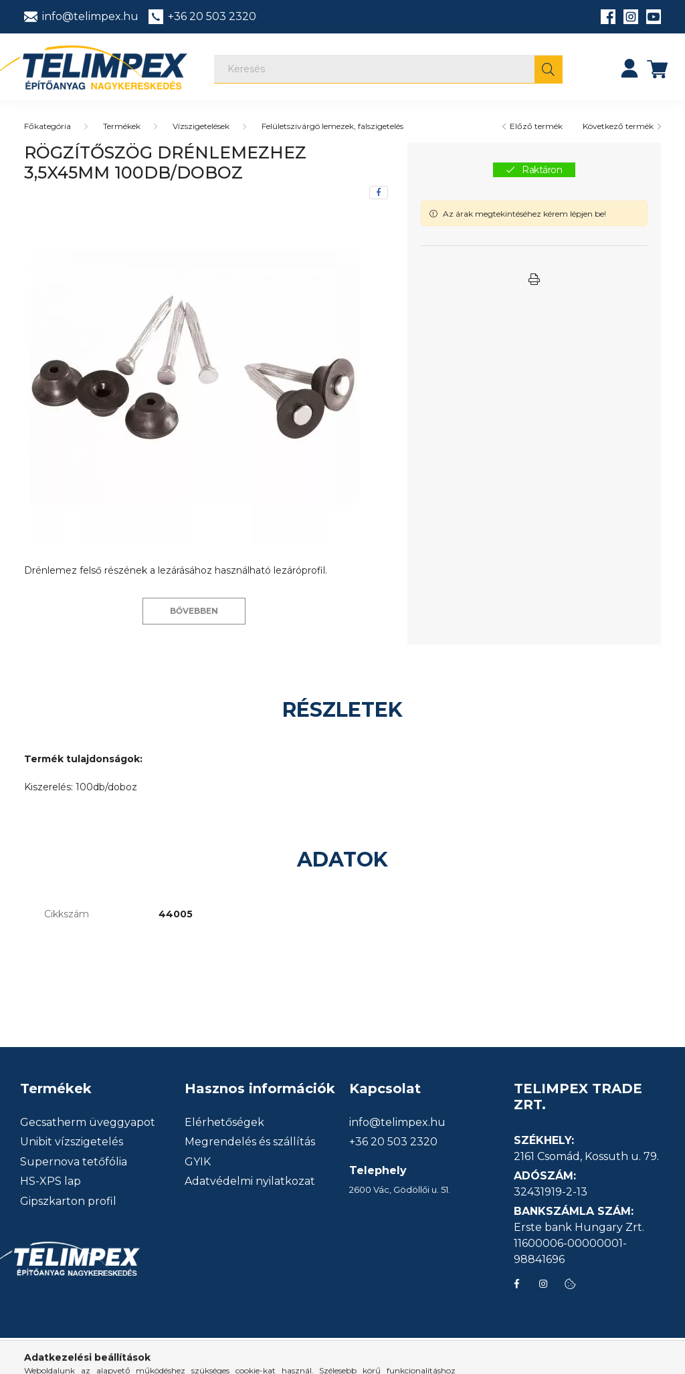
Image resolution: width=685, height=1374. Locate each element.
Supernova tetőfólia (73, 1162)
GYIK (198, 1162)
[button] (533, 279)
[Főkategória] (47, 126)
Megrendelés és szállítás (250, 1142)
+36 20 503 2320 (393, 1142)
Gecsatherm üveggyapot (87, 1123)
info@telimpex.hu (397, 1123)
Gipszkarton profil (68, 1201)
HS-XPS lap (50, 1181)
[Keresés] (388, 69)
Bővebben (194, 611)
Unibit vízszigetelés (71, 1142)
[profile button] (629, 68)
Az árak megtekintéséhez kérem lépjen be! (524, 214)
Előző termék (536, 126)
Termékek (121, 126)
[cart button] (657, 68)
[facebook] (378, 192)
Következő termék (618, 126)
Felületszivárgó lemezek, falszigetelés (332, 126)
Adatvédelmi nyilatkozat (250, 1181)
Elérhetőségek (224, 1123)
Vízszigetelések (201, 126)
